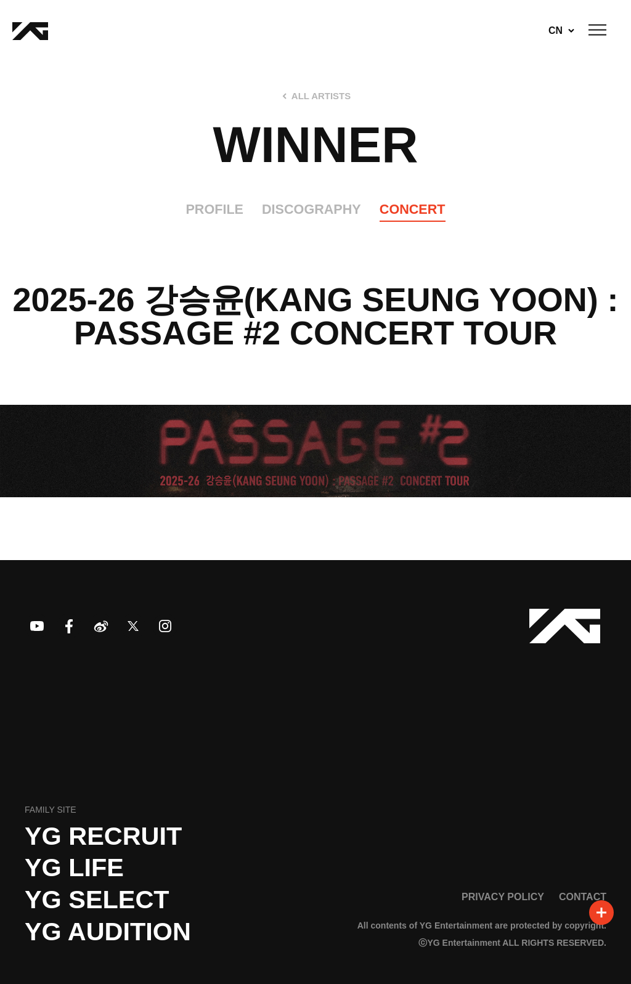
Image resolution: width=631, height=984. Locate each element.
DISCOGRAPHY (311, 209)
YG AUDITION (108, 931)
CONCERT (413, 209)
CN (555, 31)
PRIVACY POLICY (503, 896)
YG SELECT (97, 899)
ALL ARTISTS (321, 96)
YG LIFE (74, 867)
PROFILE (214, 209)
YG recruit (103, 836)
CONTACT (582, 896)
